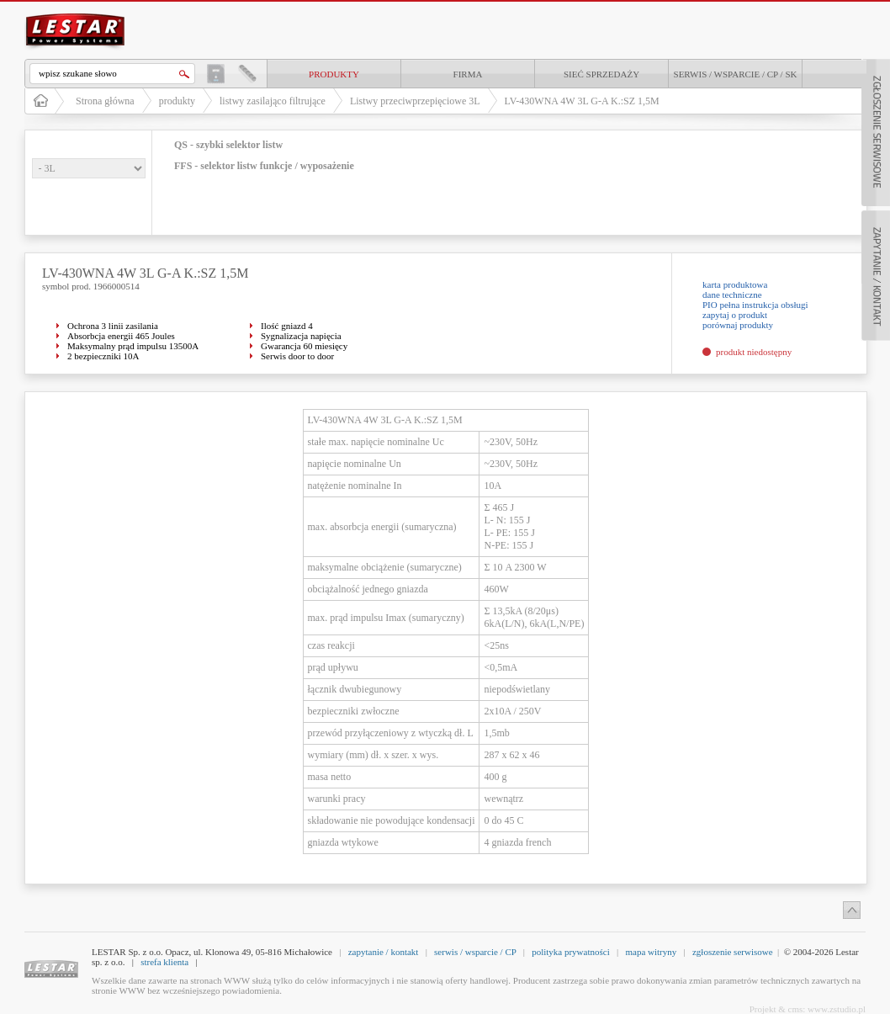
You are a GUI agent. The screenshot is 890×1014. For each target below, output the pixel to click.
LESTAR (75, 12)
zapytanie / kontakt (383, 952)
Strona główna (105, 101)
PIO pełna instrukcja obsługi (755, 305)
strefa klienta (164, 962)
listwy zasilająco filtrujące (273, 101)
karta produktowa (734, 284)
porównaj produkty (737, 325)
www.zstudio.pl (837, 1009)
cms (795, 1009)
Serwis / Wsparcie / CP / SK (735, 74)
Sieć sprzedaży (601, 74)
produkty (334, 74)
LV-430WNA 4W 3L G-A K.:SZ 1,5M (582, 101)
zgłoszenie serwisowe (732, 952)
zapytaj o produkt (734, 315)
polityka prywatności (571, 952)
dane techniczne (732, 294)
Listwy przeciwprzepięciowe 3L (415, 101)
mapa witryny (650, 952)
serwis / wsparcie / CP (475, 952)
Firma (468, 74)
